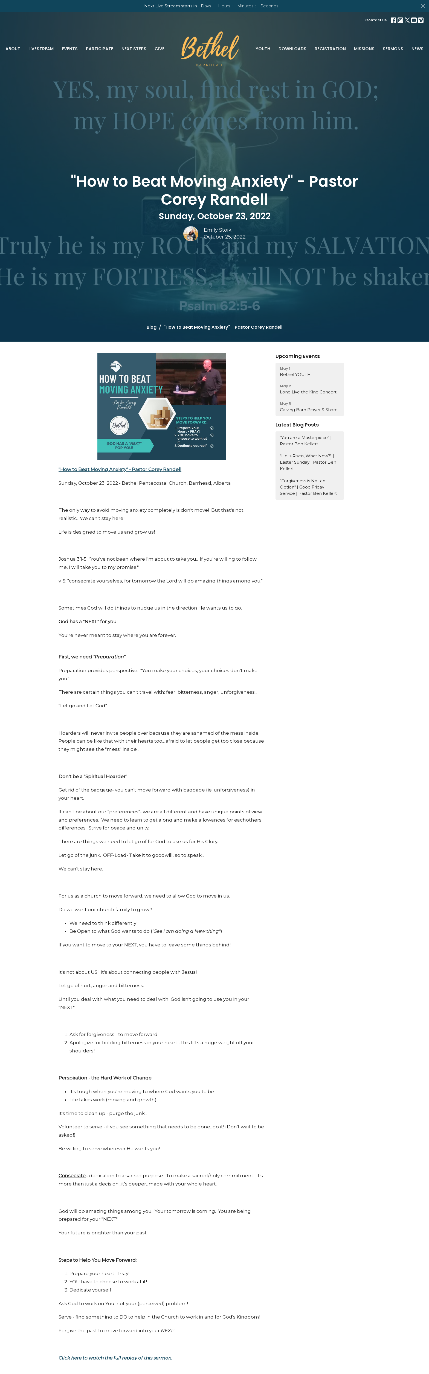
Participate (99, 49)
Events (70, 49)
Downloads (292, 49)
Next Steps (133, 49)
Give (159, 49)
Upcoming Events (298, 356)
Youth (263, 49)
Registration (330, 49)
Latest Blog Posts (297, 424)
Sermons (393, 49)
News (417, 49)
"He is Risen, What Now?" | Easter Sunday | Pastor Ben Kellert (308, 462)
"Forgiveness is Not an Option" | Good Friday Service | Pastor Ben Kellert (308, 487)
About (12, 49)
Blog (151, 327)
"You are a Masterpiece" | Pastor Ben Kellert (306, 440)
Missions (364, 49)
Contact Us (376, 20)
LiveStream (41, 49)
